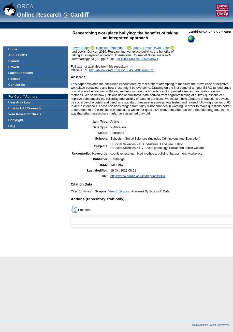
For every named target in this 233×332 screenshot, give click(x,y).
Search (13, 61)
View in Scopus (119, 191)
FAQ (11, 126)
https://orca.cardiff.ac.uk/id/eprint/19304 (137, 176)
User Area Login (20, 102)
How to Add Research (24, 108)
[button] (74, 209)
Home (12, 49)
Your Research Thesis (24, 114)
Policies (14, 79)
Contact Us (16, 85)
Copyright (15, 120)
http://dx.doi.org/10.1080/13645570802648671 (121, 70)
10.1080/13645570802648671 (137, 59)
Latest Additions (20, 73)
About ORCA (18, 55)
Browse (14, 67)
